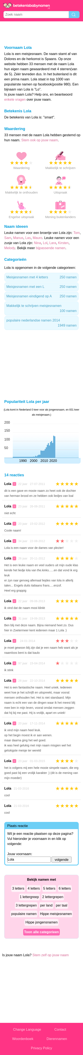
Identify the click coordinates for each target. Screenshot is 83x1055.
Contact (60, 1029)
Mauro (37, 238)
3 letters (18, 888)
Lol (45, 243)
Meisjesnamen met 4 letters (41, 277)
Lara (52, 243)
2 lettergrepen (52, 897)
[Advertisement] (41, 33)
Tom (76, 233)
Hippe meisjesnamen (56, 914)
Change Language (27, 1029)
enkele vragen (15, 99)
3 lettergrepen (26, 905)
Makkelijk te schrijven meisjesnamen (41, 308)
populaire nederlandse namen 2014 (41, 323)
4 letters (34, 888)
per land (46, 905)
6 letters (65, 888)
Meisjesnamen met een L (41, 286)
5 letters (49, 888)
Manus (18, 238)
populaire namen (24, 914)
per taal (61, 905)
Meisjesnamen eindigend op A (41, 296)
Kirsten (63, 243)
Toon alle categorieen (41, 932)
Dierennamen (57, 1039)
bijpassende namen (51, 248)
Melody (9, 248)
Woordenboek (22, 1039)
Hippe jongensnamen (41, 922)
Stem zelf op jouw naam (50, 955)
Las (28, 238)
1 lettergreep (29, 897)
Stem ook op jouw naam (39, 140)
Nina (37, 243)
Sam (7, 238)
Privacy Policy (41, 1048)
